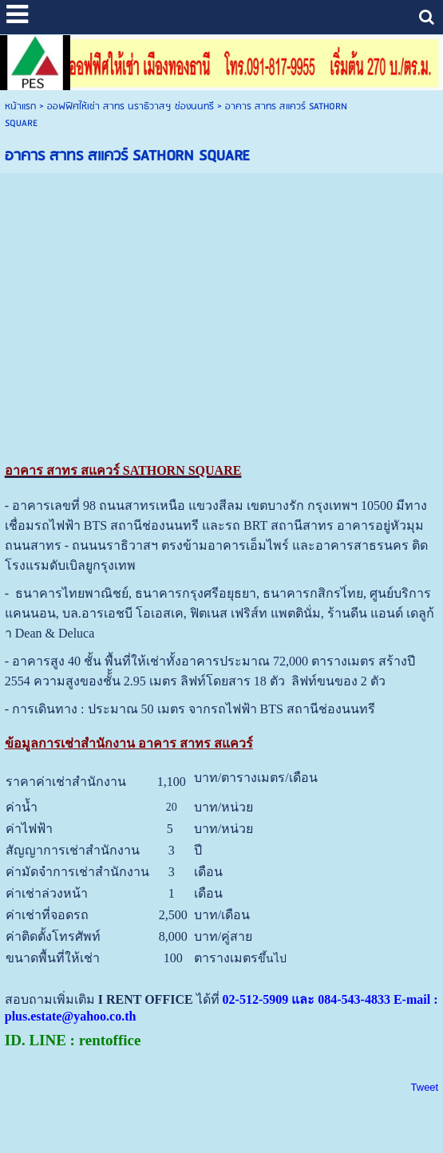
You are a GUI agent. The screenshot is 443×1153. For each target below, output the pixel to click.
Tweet (425, 1087)
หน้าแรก (20, 106)
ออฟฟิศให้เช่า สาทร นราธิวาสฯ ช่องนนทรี (130, 106)
